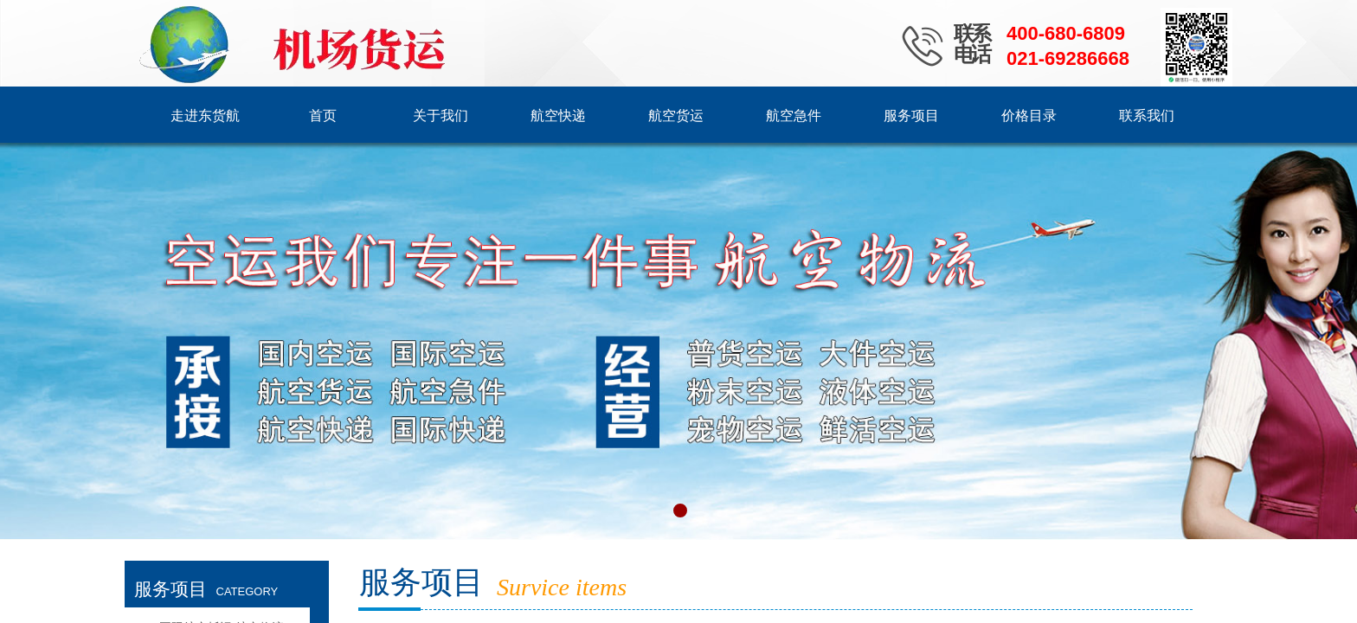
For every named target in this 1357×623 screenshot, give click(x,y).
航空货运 (676, 115)
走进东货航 (205, 115)
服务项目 (911, 115)
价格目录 (1029, 115)
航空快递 (558, 115)
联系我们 (1146, 115)
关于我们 (440, 115)
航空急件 (793, 115)
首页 (323, 115)
